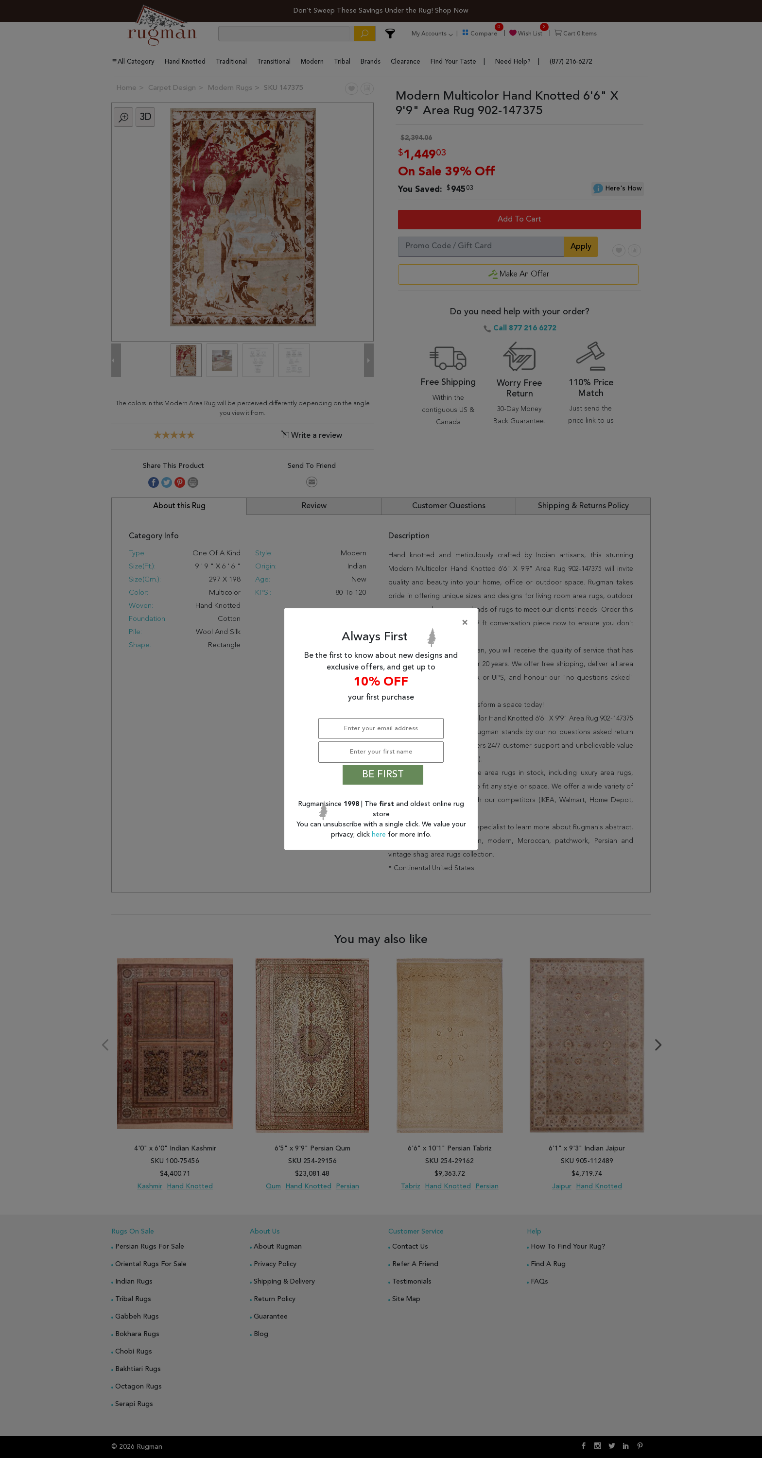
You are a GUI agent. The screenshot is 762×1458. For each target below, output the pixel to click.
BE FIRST (383, 775)
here (380, 834)
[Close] (383, 623)
